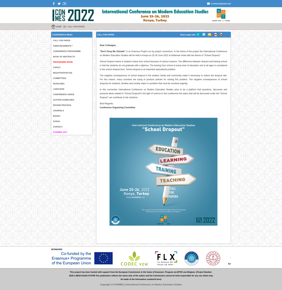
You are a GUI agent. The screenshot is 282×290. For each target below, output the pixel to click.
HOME (59, 27)
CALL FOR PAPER (76, 27)
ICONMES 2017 (60, 132)
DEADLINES (59, 84)
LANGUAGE (58, 89)
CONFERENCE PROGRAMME (67, 51)
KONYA (56, 121)
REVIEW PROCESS (62, 105)
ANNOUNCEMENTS (63, 46)
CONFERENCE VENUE (63, 94)
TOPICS (56, 67)
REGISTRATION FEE (62, 73)
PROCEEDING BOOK (63, 62)
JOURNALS (58, 110)
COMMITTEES (59, 78)
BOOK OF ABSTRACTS (64, 57)
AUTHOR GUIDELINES (63, 100)
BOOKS (56, 116)
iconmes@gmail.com (221, 4)
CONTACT (58, 127)
